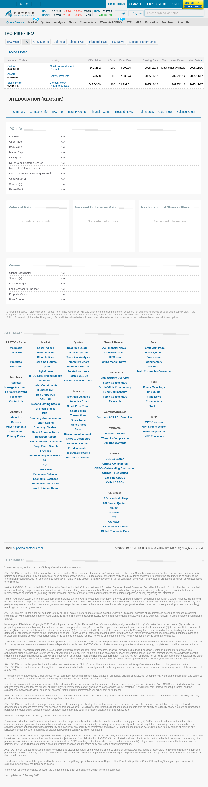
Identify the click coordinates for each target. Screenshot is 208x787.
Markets (154, 366)
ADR (45, 464)
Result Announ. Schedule (46, 441)
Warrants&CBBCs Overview (115, 417)
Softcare (12, 66)
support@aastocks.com (28, 548)
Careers (16, 422)
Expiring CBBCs (115, 477)
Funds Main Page (154, 387)
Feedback (16, 396)
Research (115, 401)
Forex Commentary (115, 396)
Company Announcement (46, 418)
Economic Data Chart (45, 483)
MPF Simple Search (154, 426)
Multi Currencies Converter (154, 371)
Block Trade (78, 420)
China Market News (115, 361)
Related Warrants (78, 371)
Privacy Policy (16, 436)
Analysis (114, 512)
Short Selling (45, 422)
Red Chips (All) (45, 394)
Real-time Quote (78, 347)
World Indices (45, 352)
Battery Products (59, 76)
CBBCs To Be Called (115, 472)
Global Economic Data (115, 531)
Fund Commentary (115, 392)
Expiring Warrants (115, 442)
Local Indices (45, 347)
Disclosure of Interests (78, 434)
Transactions (78, 415)
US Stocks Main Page (115, 498)
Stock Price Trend (78, 406)
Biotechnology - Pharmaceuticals (59, 84)
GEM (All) (46, 399)
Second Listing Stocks (45, 404)
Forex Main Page (154, 347)
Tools (154, 406)
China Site (16, 352)
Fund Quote (154, 392)
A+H (45, 460)
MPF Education (154, 436)
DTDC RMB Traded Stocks (45, 375)
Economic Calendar (45, 474)
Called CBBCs (115, 482)
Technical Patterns (78, 452)
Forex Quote (154, 352)
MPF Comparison (154, 431)
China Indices (45, 357)
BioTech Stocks (45, 408)
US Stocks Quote (115, 503)
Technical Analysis (78, 357)
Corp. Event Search (45, 446)
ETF (45, 413)
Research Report (45, 436)
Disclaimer (16, 431)
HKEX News (114, 357)
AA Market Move (78, 443)
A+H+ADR (45, 469)
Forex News (154, 357)
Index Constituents (45, 385)
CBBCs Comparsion (115, 463)
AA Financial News (115, 347)
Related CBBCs (78, 375)
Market (115, 507)
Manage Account (16, 387)
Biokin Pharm (15, 82)
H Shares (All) (45, 389)
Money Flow (78, 424)
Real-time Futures (46, 361)
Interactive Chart (78, 361)
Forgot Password (16, 392)
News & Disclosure (78, 438)
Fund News (154, 396)
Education (16, 366)
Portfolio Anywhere (78, 457)
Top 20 (45, 366)
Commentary (154, 361)
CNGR (11, 74)
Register (16, 382)
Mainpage (16, 347)
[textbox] (174, 13)
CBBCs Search (115, 458)
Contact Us (16, 401)
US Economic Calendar (115, 526)
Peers (78, 429)
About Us (16, 417)
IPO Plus (45, 450)
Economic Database (45, 478)
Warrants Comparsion (115, 438)
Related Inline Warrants (78, 380)
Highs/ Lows (45, 371)
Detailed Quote (78, 352)
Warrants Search (115, 433)
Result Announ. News (45, 432)
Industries (45, 380)
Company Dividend (46, 427)
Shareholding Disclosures (45, 455)
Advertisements (16, 426)
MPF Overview (154, 422)
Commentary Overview (115, 377)
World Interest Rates (45, 488)
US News (115, 521)
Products (16, 361)
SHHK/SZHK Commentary (115, 387)
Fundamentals (78, 448)
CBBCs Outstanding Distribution (114, 468)
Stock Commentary (115, 382)
